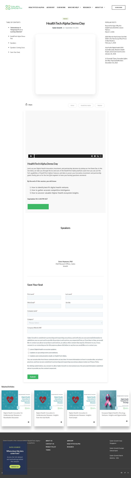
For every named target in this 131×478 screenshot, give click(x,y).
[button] (38, 207)
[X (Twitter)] (125, 472)
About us (49, 441)
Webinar (100, 105)
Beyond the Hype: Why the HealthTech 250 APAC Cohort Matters (114, 28)
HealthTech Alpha (36, 7)
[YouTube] (121, 472)
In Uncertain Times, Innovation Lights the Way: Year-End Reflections (116, 59)
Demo (72, 105)
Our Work (61, 7)
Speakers (13, 43)
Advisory (50, 7)
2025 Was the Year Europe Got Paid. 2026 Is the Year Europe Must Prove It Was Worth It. (116, 39)
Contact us (15, 467)
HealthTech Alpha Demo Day (17, 37)
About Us (99, 7)
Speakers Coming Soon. (17, 48)
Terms (48, 450)
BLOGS (65, 18)
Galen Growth (57, 28)
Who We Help (73, 7)
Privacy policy (51, 447)
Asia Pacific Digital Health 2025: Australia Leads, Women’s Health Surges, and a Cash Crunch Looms (115, 50)
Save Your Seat (15, 52)
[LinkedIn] (128, 472)
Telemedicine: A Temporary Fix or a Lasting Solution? (16, 30)
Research (87, 7)
